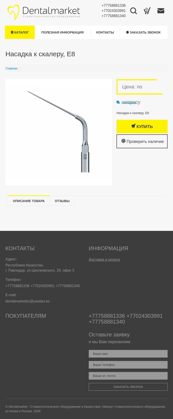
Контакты (105, 32)
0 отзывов (126, 103)
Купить (142, 126)
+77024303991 (114, 11)
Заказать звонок (143, 32)
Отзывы (62, 201)
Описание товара (29, 201)
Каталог (20, 32)
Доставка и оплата (104, 259)
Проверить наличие (142, 141)
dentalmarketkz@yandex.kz (27, 301)
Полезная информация (62, 32)
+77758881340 (114, 16)
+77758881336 (114, 5)
